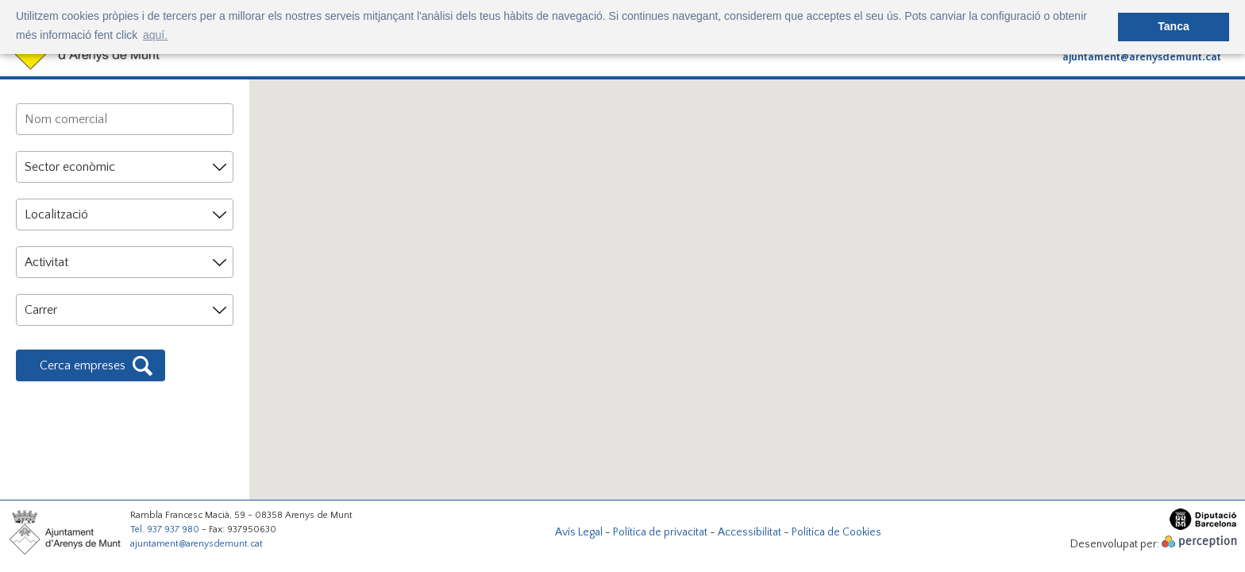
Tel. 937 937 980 (164, 529)
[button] (573, 276)
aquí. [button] (155, 35)
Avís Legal (579, 532)
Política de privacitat (660, 532)
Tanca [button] (1173, 26)
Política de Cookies (836, 532)
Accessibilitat (749, 532)
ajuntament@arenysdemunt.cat (1141, 57)
